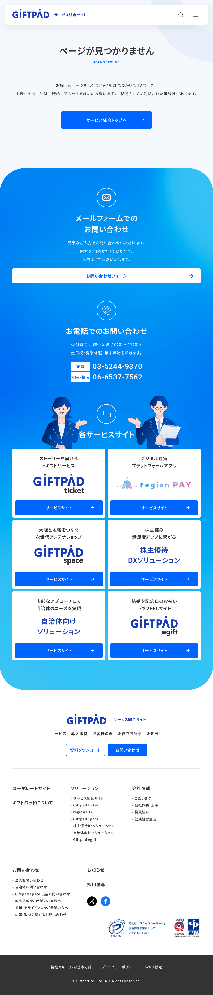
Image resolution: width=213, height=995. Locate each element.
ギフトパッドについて (32, 802)
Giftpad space (86, 818)
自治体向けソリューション (93, 832)
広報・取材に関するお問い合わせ (41, 914)
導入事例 (79, 733)
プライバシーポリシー (118, 967)
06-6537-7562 (117, 377)
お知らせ (154, 733)
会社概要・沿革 (147, 805)
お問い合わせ (25, 870)
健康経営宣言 (146, 818)
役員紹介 (142, 811)
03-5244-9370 (117, 366)
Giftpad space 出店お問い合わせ (42, 893)
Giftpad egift (85, 839)
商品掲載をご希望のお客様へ (38, 900)
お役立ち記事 (130, 733)
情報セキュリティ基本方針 (71, 967)
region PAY (83, 811)
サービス (58, 733)
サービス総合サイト (88, 798)
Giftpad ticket (86, 805)
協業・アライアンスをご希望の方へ (41, 907)
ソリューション (85, 788)
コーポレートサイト (31, 788)
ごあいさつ (143, 798)
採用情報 (96, 884)
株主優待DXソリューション (94, 825)
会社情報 (141, 788)
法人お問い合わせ (29, 880)
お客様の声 (103, 733)
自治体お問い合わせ (31, 886)
